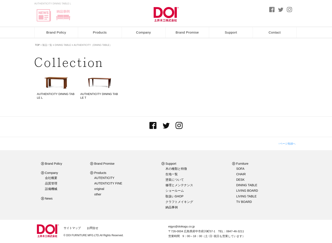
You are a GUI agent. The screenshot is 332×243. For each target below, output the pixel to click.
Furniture (240, 163)
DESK (240, 179)
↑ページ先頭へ (287, 143)
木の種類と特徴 (176, 168)
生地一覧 (171, 174)
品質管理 (51, 183)
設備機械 (51, 189)
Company (143, 32)
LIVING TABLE (246, 196)
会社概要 (51, 178)
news (44, 15)
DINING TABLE (246, 185)
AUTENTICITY (104, 178)
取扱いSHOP (174, 196)
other (97, 194)
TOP (37, 45)
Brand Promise (187, 32)
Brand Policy (56, 32)
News (47, 198)
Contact (275, 32)
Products (100, 32)
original (99, 189)
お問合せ (92, 228)
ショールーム (174, 190)
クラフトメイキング (179, 202)
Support (231, 32)
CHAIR (241, 174)
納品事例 (171, 207)
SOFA (240, 168)
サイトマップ (72, 228)
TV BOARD (244, 202)
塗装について (174, 179)
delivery (63, 15)
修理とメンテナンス (179, 185)
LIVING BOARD (247, 190)
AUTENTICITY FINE (108, 183)
